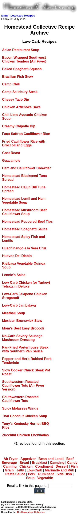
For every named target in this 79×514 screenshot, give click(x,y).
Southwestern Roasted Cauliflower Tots (20, 399)
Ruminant (46, 474)
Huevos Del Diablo (17, 256)
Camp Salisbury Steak (19, 92)
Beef (70, 459)
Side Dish (64, 474)
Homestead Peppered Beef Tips (27, 221)
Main (4, 15)
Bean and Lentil (51, 459)
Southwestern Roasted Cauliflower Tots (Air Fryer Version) (23, 385)
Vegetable (45, 478)
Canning (10, 466)
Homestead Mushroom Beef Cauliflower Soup (24, 212)
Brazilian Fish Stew (17, 76)
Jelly (20, 470)
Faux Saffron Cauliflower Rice (26, 134)
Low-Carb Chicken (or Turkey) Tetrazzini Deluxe (26, 284)
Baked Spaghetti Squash (22, 69)
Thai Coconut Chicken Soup (24, 416)
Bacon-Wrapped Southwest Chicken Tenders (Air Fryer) (24, 59)
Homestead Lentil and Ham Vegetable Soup (23, 200)
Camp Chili (11, 84)
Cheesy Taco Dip (15, 99)
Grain (9, 470)
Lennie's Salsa (13, 275)
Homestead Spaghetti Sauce (24, 229)
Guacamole (11, 160)
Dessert (62, 466)
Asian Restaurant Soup (20, 50)
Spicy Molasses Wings (20, 408)
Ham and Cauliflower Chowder (26, 168)
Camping (57, 462)
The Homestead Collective (31, 512)
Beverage (9, 462)
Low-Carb (34, 470)
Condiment (44, 466)
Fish (74, 466)
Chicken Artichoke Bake (21, 107)
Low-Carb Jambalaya (19, 305)
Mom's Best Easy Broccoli (23, 328)
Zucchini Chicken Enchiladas (25, 435)
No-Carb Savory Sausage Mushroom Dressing (22, 338)
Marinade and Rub (59, 470)
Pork (32, 474)
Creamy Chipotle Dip (18, 126)
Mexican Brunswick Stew (22, 320)
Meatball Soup (13, 313)
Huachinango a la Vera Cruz (24, 248)
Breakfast (39, 462)
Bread (24, 462)
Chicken (25, 466)
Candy (72, 462)
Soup (30, 478)
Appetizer (28, 459)
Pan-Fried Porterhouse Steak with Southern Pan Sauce (25, 349)
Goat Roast (11, 153)
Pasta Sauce (15, 474)
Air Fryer (11, 459)
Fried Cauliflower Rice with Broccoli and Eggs (23, 143)
